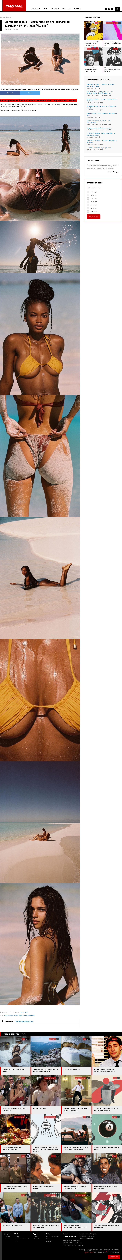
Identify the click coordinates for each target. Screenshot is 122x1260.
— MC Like (7, 1236)
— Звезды (7, 1239)
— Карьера (48, 1239)
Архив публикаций (69, 1237)
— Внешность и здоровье (52, 1236)
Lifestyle (66, 9)
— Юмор (16, 1236)
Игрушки (55, 9)
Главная (2, 17)
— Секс (16, 1241)
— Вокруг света (49, 1241)
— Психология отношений (21, 1239)
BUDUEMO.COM (73, 1245)
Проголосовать (93, 217)
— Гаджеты (36, 1236)
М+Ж (45, 9)
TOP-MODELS (24, 1012)
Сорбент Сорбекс (89, 1252)
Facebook (10, 93)
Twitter (30, 93)
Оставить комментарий (24, 1021)
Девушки (36, 9)
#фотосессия (23, 1015)
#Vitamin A (31, 1015)
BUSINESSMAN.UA (72, 1243)
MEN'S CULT (87, 1236)
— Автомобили (37, 1239)
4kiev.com (86, 1238)
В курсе (77, 9)
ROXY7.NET (88, 1234)
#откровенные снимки (11, 1015)
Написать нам (114, 1257)
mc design (104, 1251)
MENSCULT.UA (71, 1240)
